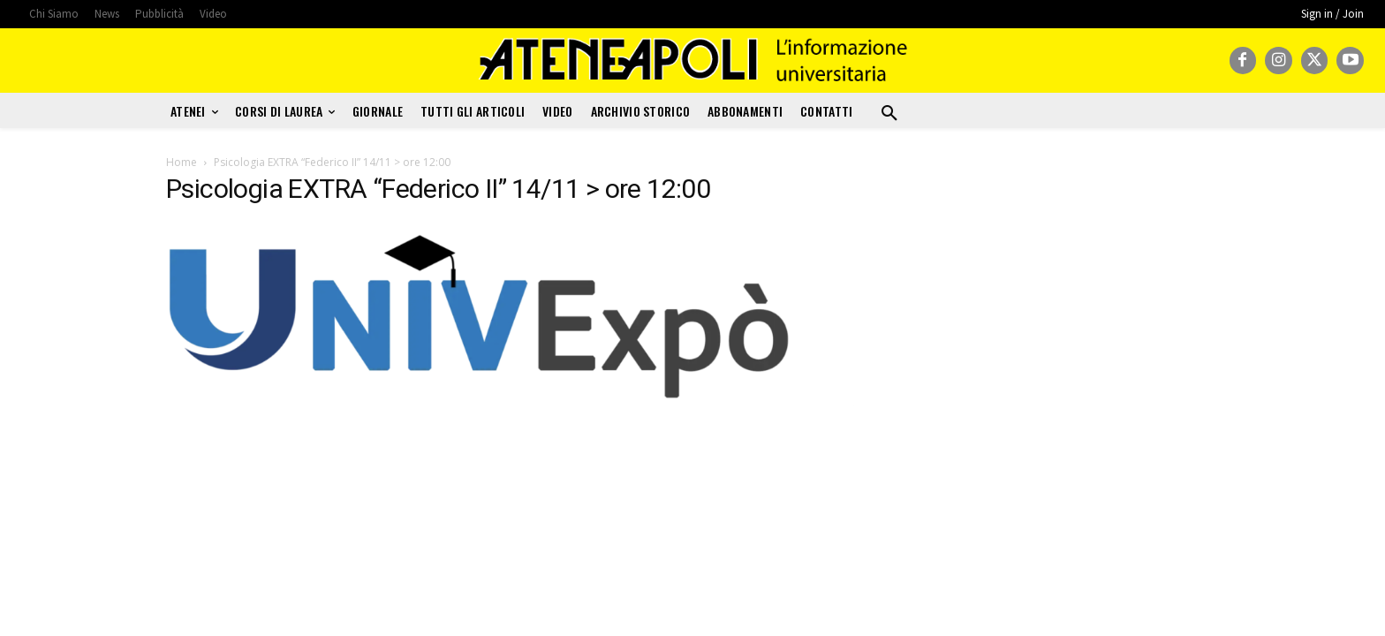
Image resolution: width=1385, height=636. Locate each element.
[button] (889, 114)
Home (181, 162)
